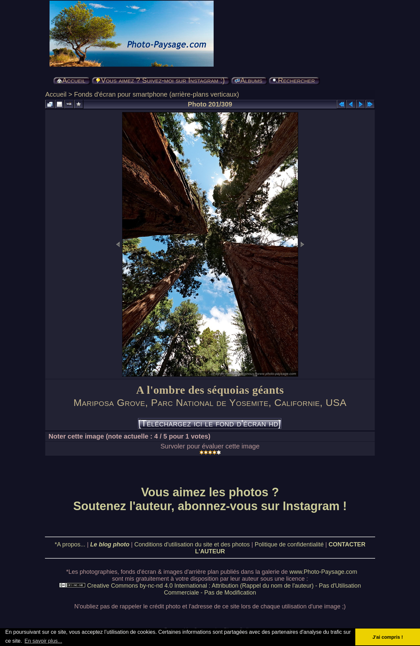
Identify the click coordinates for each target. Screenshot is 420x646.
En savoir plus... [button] (43, 641)
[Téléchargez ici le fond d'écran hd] (209, 423)
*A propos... (69, 544)
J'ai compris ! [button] (387, 637)
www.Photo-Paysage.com (323, 572)
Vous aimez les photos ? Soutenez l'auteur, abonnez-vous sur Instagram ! (210, 499)
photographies (98, 572)
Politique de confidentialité (289, 544)
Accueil (55, 94)
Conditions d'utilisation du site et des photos (192, 544)
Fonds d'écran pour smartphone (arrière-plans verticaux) (156, 94)
